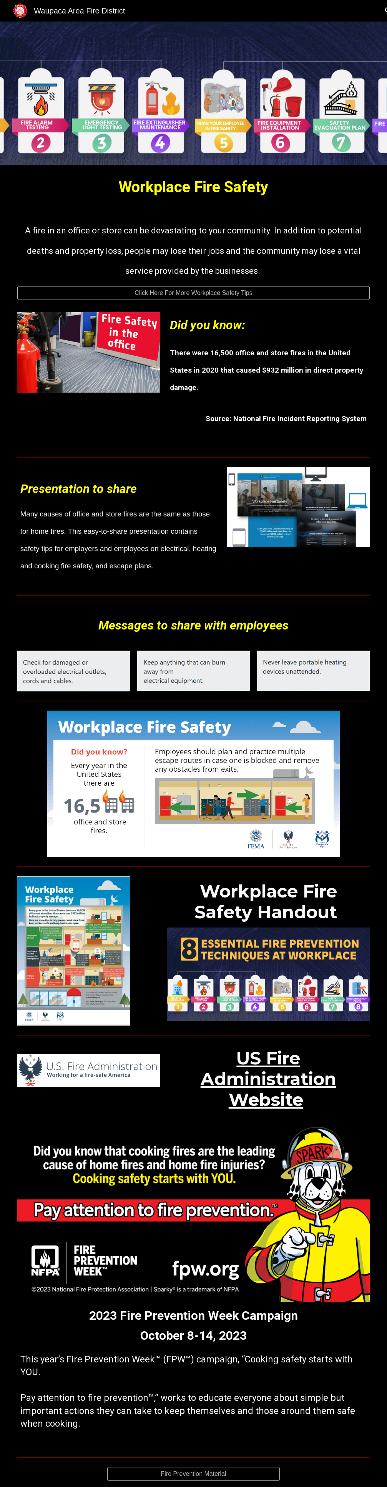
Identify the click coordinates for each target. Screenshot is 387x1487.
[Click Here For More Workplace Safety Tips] (193, 293)
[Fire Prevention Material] (194, 1474)
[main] (193, 188)
